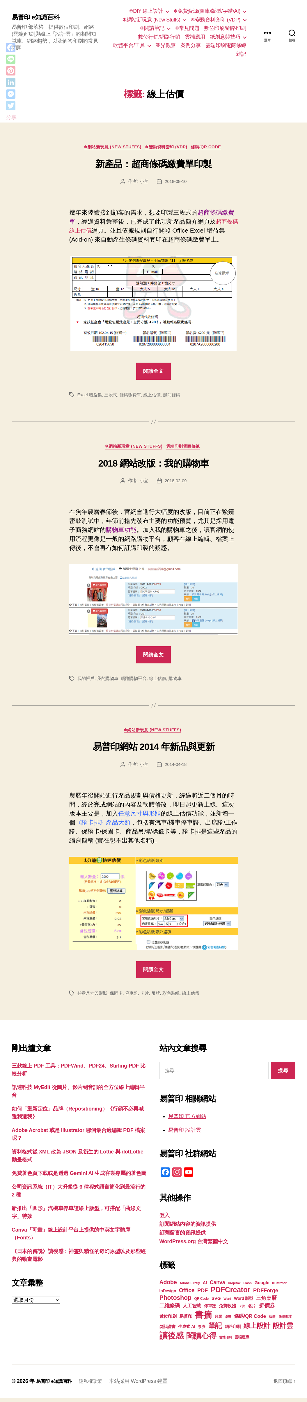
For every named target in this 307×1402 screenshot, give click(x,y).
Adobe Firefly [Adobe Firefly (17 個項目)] (190, 1287)
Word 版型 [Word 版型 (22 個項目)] (243, 1302)
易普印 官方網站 (187, 1121)
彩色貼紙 (176, 997)
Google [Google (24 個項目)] (261, 1286)
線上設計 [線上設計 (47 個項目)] (257, 1330)
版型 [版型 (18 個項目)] (272, 1321)
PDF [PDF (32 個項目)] (202, 1295)
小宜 (143, 182)
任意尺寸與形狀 (93, 997)
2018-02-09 (175, 483)
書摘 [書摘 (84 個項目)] (203, 1319)
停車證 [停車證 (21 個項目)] (210, 1310)
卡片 (148, 997)
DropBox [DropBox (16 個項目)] (234, 1287)
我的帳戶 (86, 680)
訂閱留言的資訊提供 (182, 1237)
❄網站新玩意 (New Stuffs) (151, 20)
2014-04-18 (175, 768)
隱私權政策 (96, 1385)
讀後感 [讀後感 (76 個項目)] (171, 1340)
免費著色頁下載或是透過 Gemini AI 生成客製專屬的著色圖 (79, 1177)
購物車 (181, 680)
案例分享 (190, 45)
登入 (164, 1220)
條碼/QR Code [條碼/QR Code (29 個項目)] (250, 1320)
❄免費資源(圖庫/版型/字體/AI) (206, 11)
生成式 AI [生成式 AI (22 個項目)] (186, 1331)
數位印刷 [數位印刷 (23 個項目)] (168, 1320)
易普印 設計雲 (184, 1134)
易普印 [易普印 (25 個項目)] (185, 1320)
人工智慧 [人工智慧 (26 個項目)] (192, 1310)
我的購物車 (109, 680)
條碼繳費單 (133, 396)
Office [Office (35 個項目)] (187, 1294)
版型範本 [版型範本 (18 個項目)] (285, 1321)
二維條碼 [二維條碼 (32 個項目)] (169, 1310)
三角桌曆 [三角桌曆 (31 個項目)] (266, 1302)
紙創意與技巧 (225, 37)
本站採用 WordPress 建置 (145, 1385)
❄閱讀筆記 (152, 28)
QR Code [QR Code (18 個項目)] (201, 1303)
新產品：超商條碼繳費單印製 (153, 165)
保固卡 (118, 997)
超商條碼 (177, 396)
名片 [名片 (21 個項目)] (252, 1310)
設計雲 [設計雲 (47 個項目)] (283, 1330)
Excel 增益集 (90, 396)
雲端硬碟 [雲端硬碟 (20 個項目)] (242, 1341)
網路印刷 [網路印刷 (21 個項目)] (233, 1331)
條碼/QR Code (212, 148)
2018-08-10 (175, 182)
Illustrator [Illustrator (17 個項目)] (279, 1287)
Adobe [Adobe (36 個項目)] (168, 1286)
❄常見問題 (187, 28)
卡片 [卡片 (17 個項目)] (242, 1310)
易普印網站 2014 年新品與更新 (153, 751)
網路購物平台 (137, 680)
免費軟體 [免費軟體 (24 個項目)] (227, 1310)
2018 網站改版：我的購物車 (153, 466)
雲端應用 (195, 37)
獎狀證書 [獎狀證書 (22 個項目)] (167, 1331)
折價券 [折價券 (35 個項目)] (267, 1309)
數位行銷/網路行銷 (159, 37)
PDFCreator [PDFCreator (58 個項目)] (230, 1294)
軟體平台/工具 (129, 45)
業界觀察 (165, 45)
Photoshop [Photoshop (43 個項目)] (175, 1302)
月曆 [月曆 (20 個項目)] (218, 1321)
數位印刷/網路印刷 (225, 28)
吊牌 (160, 997)
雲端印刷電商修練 (225, 45)
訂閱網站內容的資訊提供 (187, 1228)
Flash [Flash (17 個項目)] (247, 1287)
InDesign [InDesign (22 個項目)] (167, 1295)
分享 (11, 117)
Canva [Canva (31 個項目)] (217, 1287)
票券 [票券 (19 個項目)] (201, 1331)
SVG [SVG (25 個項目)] (216, 1302)
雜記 (241, 54)
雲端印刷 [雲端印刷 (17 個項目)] (225, 1341)
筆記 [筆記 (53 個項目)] (215, 1330)
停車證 (135, 997)
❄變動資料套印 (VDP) (215, 20)
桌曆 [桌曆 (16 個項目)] (228, 1321)
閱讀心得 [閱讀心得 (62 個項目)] (201, 1340)
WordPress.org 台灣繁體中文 (193, 1246)
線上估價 (156, 396)
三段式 (112, 396)
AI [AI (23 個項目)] (205, 1287)
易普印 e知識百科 (38, 17)
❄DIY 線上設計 (146, 11)
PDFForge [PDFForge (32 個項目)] (265, 1295)
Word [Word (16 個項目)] (227, 1303)
